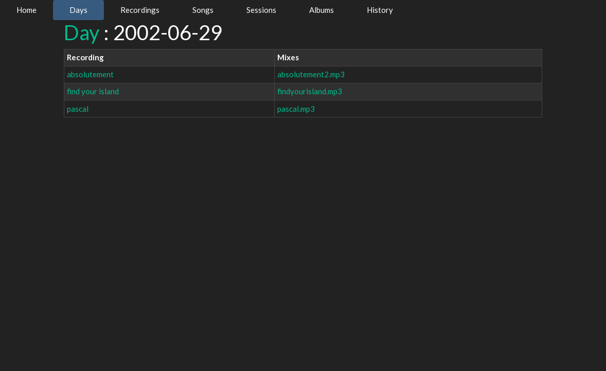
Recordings (139, 9)
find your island (93, 91)
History (380, 9)
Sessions (261, 9)
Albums (321, 9)
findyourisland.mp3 (309, 91)
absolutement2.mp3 (311, 74)
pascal (77, 108)
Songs (202, 9)
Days (78, 9)
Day (81, 32)
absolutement (90, 74)
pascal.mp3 (296, 108)
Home (26, 9)
